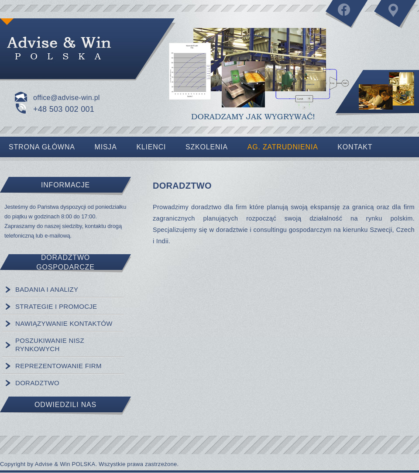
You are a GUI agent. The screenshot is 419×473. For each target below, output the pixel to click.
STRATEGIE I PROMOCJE (56, 306)
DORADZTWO (37, 383)
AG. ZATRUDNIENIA (282, 147)
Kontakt (395, 17)
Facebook (347, 17)
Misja (106, 147)
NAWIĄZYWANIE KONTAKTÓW (64, 323)
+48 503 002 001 (63, 109)
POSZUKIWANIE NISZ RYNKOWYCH (49, 344)
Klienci (151, 147)
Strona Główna (42, 147)
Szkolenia (206, 147)
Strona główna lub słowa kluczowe (78, 48)
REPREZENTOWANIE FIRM (58, 365)
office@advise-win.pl (66, 97)
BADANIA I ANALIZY (46, 289)
